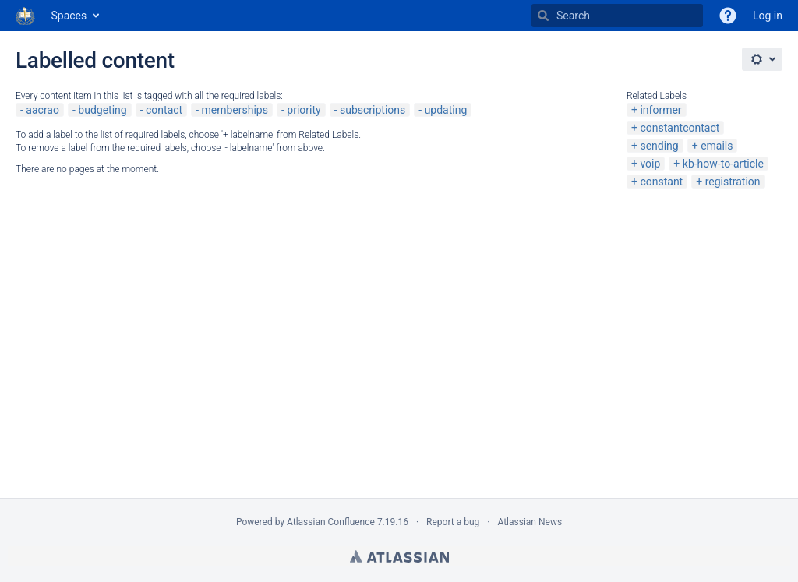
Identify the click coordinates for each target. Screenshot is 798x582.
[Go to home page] (26, 15)
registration (733, 181)
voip (650, 163)
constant (661, 181)
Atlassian (399, 556)
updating (446, 110)
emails (717, 145)
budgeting (102, 110)
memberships (235, 110)
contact (164, 110)
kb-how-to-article (723, 163)
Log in (767, 15)
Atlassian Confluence (331, 522)
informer (660, 110)
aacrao (42, 110)
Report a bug (452, 522)
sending (659, 145)
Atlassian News (529, 522)
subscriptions (372, 110)
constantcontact (679, 128)
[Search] (543, 15)
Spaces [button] (69, 15)
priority (303, 110)
